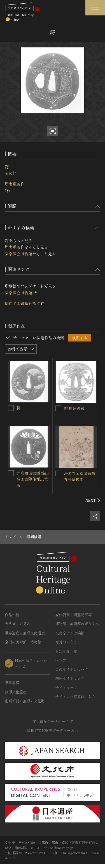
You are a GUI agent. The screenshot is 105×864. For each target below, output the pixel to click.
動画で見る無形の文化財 (25, 700)
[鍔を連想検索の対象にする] (11, 408)
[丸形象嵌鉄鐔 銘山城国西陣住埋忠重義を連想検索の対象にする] (11, 473)
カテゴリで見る (17, 623)
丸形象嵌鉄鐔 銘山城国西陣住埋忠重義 (33, 479)
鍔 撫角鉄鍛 (74, 408)
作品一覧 (12, 614)
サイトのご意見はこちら (75, 696)
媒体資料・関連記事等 (73, 614)
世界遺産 (12, 682)
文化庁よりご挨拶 (70, 633)
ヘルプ (60, 660)
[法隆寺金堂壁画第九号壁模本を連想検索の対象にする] (58, 473)
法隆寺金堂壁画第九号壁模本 (79, 476)
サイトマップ (66, 687)
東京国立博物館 (18, 253)
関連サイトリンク (70, 678)
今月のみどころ (68, 642)
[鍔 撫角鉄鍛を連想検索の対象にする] (58, 408)
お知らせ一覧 (66, 651)
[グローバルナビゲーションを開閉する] (95, 7)
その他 (11, 173)
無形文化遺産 (16, 692)
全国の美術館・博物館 (23, 642)
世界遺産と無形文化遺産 (25, 633)
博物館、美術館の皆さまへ (77, 623)
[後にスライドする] (92, 500)
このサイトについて (71, 669)
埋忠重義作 (14, 184)
